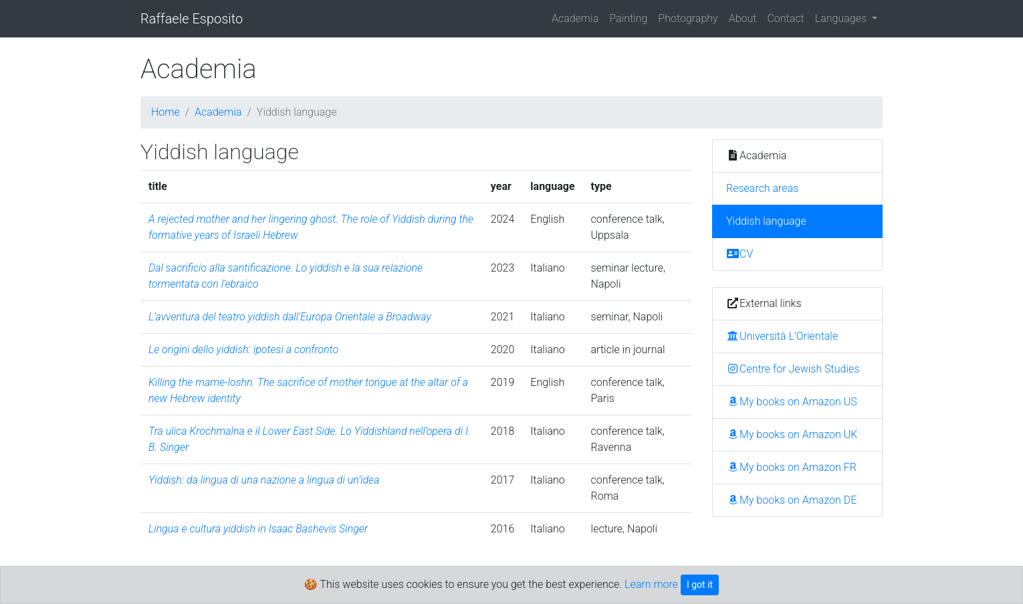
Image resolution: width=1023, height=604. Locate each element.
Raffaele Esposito (191, 19)
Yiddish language (766, 221)
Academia (575, 18)
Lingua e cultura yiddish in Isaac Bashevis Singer (258, 528)
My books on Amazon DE (791, 500)
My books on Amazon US (791, 401)
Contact (785, 18)
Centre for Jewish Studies (792, 369)
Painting (628, 18)
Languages (842, 18)
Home (165, 112)
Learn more (651, 584)
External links (763, 303)
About (743, 18)
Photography (687, 18)
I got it (700, 584)
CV (739, 253)
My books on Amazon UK (791, 434)
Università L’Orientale (782, 336)
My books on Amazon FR (791, 467)
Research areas (762, 188)
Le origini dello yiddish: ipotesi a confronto (243, 349)
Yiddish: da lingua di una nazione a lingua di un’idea (263, 480)
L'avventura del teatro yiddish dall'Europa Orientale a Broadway (289, 316)
